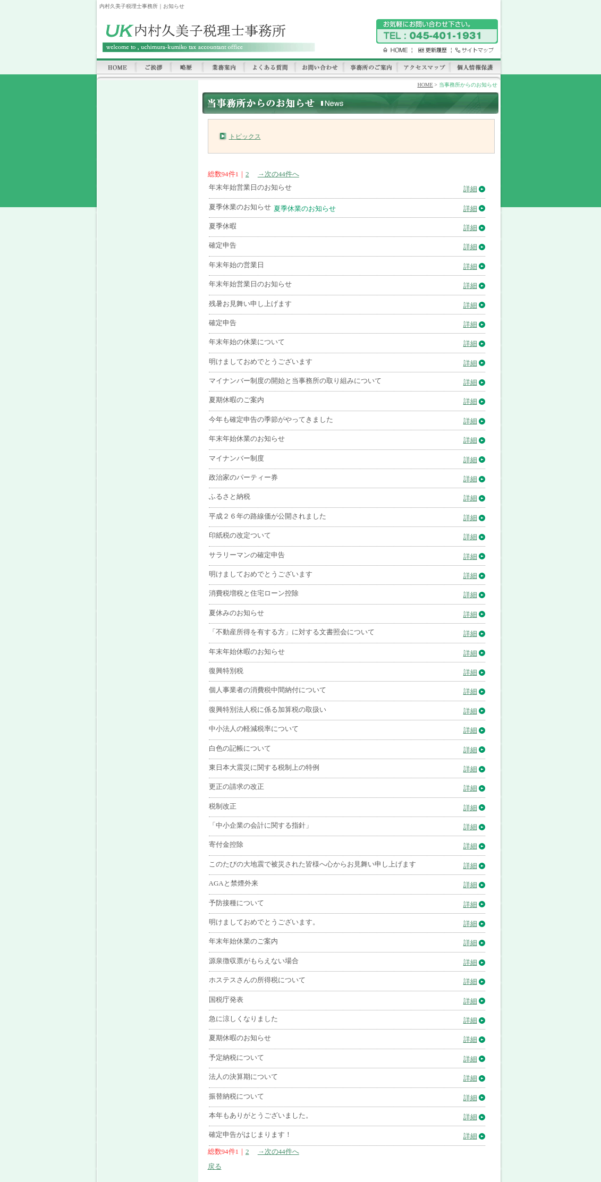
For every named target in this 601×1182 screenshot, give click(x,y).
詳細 (470, 189)
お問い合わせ (319, 68)
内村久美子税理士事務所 (207, 38)
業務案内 (223, 68)
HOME (391, 50)
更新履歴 (430, 50)
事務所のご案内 (370, 68)
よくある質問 (269, 68)
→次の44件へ (278, 174)
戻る (215, 1166)
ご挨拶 (153, 68)
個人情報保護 (475, 68)
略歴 (186, 68)
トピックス (245, 136)
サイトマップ (472, 50)
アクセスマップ (423, 68)
